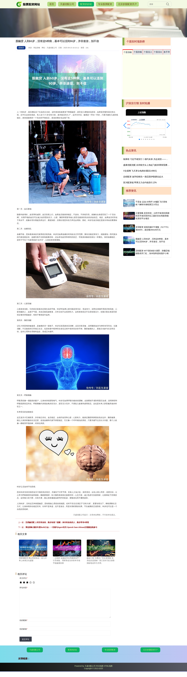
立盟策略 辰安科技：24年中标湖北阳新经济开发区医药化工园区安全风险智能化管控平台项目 (152, 216)
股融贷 (21, 48)
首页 (51, 4)
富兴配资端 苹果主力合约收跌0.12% (140, 182)
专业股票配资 (105, 4)
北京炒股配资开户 (127, 4)
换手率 (167, 52)
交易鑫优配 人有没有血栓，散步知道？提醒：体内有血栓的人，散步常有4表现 (57, 522)
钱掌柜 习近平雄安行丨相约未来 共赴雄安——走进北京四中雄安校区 (155, 159)
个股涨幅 (127, 52)
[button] (125, 125)
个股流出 (158, 52)
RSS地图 (99, 666)
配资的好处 (86, 4)
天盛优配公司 (67, 4)
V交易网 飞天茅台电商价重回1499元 (140, 171)
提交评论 (25, 639)
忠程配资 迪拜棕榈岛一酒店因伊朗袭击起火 (143, 177)
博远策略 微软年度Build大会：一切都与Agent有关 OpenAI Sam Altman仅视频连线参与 (61, 527)
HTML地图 (108, 666)
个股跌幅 (138, 52)
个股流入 (148, 52)
